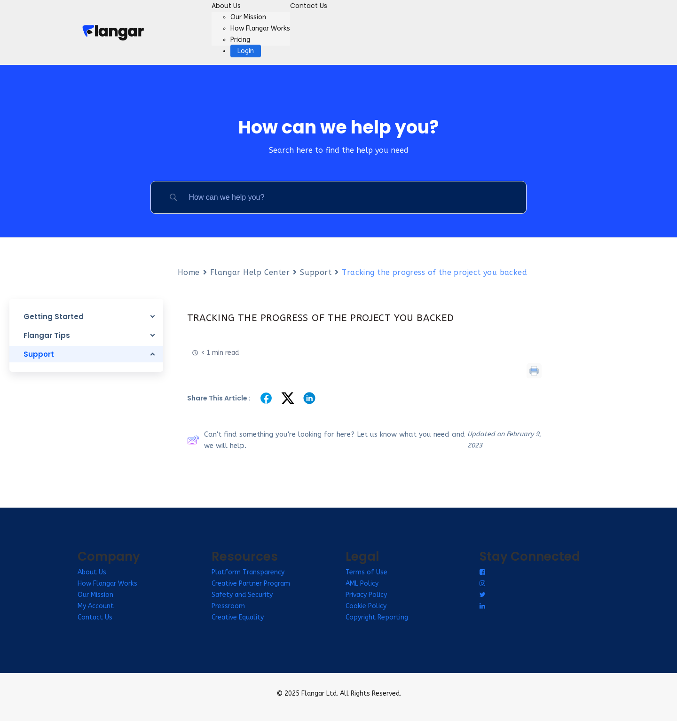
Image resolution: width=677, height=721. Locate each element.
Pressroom (228, 606)
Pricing (240, 40)
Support (315, 272)
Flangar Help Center (250, 272)
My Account (96, 606)
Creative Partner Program (251, 584)
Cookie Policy (366, 606)
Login (245, 51)
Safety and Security (242, 595)
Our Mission (248, 17)
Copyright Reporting (377, 617)
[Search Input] (350, 197)
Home (189, 272)
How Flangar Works (260, 28)
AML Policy (362, 584)
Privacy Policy (366, 595)
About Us (226, 5)
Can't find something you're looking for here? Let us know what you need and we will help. (326, 440)
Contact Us (308, 5)
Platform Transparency (248, 572)
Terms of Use (366, 572)
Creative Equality (238, 617)
